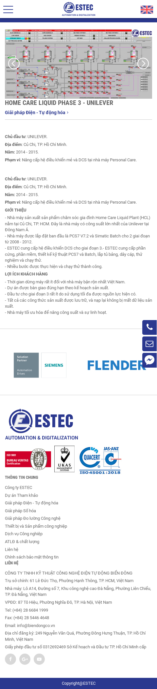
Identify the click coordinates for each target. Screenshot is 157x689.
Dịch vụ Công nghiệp (24, 533)
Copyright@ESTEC (79, 683)
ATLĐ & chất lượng (22, 541)
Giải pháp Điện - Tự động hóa (36, 112)
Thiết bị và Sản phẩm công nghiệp (36, 526)
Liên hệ (11, 549)
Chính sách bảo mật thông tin (32, 557)
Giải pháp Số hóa (20, 510)
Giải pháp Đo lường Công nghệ (33, 518)
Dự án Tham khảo (21, 495)
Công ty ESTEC (18, 487)
